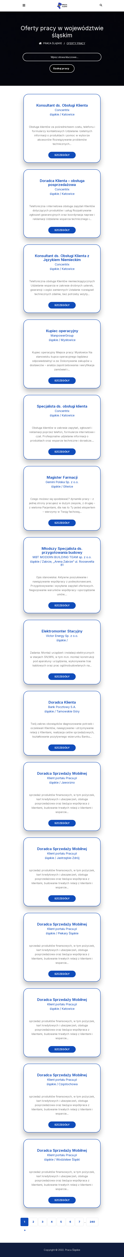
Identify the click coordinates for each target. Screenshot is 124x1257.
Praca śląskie (50, 43)
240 (92, 1221)
